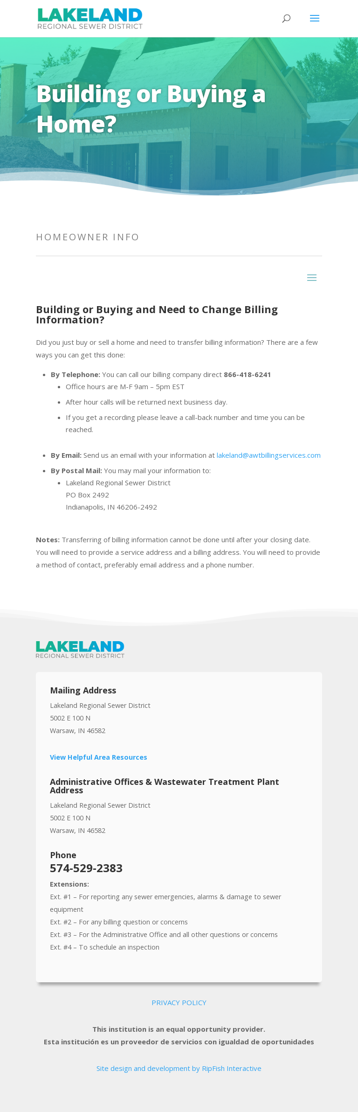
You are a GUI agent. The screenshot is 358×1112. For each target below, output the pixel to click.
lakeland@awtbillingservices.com (269, 455)
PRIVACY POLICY (179, 1002)
